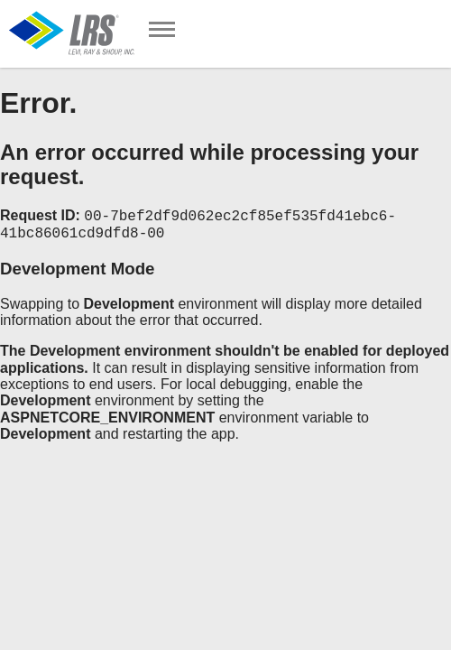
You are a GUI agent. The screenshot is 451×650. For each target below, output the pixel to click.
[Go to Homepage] (72, 34)
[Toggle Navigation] (162, 31)
